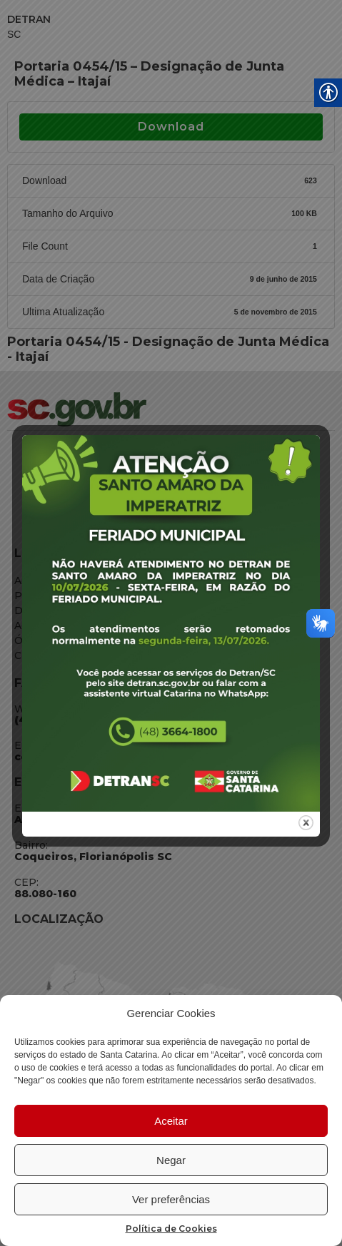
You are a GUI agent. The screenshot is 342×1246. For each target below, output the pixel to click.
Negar (171, 1160)
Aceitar (171, 1121)
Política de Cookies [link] (171, 1228)
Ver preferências (171, 1199)
